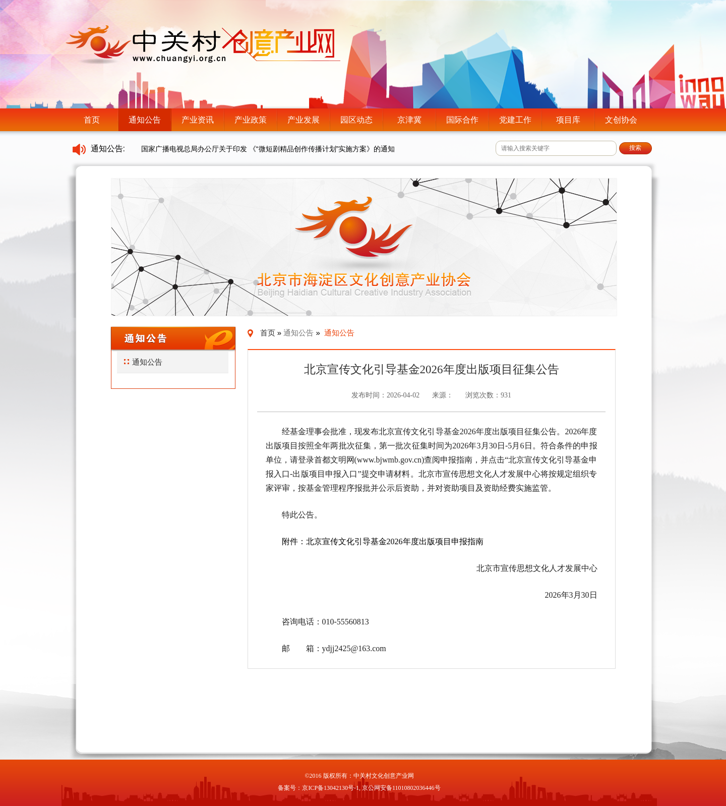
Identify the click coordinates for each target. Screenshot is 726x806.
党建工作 (515, 120)
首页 (92, 120)
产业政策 (250, 120)
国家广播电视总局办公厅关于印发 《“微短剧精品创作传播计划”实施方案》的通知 (268, 149)
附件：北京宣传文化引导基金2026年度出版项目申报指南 (382, 541)
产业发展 (303, 120)
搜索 (635, 147)
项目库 (568, 120)
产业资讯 (198, 120)
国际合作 (462, 120)
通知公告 (145, 120)
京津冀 (409, 120)
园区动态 (356, 120)
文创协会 (621, 120)
